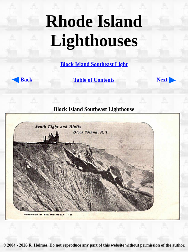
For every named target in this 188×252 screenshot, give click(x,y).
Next (162, 80)
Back (26, 80)
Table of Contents (93, 80)
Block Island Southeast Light (94, 64)
